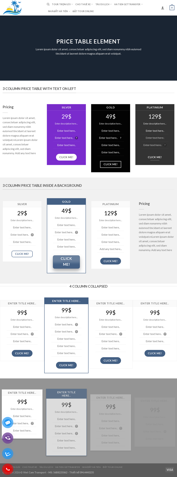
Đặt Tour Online (83, 11)
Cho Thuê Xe (84, 4)
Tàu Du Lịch (103, 4)
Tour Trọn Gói (62, 4)
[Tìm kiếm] (48, 4)
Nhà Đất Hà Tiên (59, 11)
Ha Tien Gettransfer (128, 4)
